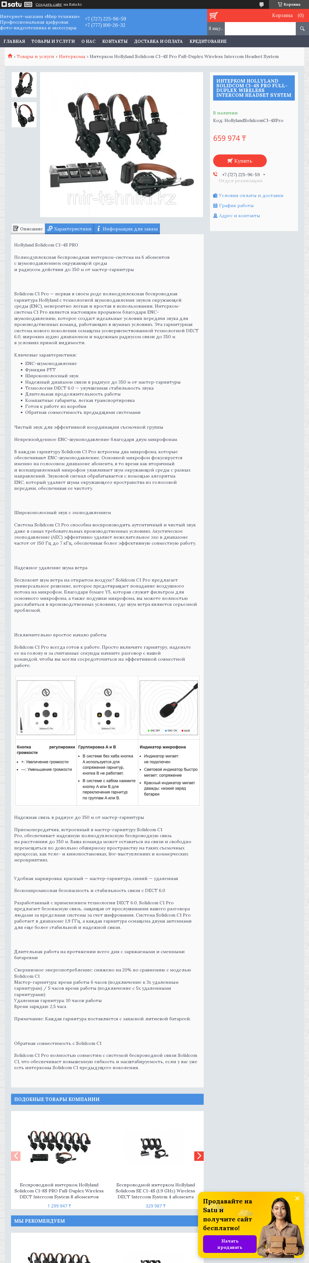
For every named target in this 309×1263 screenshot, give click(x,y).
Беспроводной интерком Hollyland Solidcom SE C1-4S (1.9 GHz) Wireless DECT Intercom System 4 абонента (155, 1191)
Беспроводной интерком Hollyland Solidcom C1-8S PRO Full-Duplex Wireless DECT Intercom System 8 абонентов (59, 1191)
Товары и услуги (53, 41)
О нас (88, 41)
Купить (243, 161)
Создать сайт (49, 4)
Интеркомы (72, 56)
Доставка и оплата (158, 41)
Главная (14, 41)
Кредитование (208, 41)
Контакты (115, 41)
